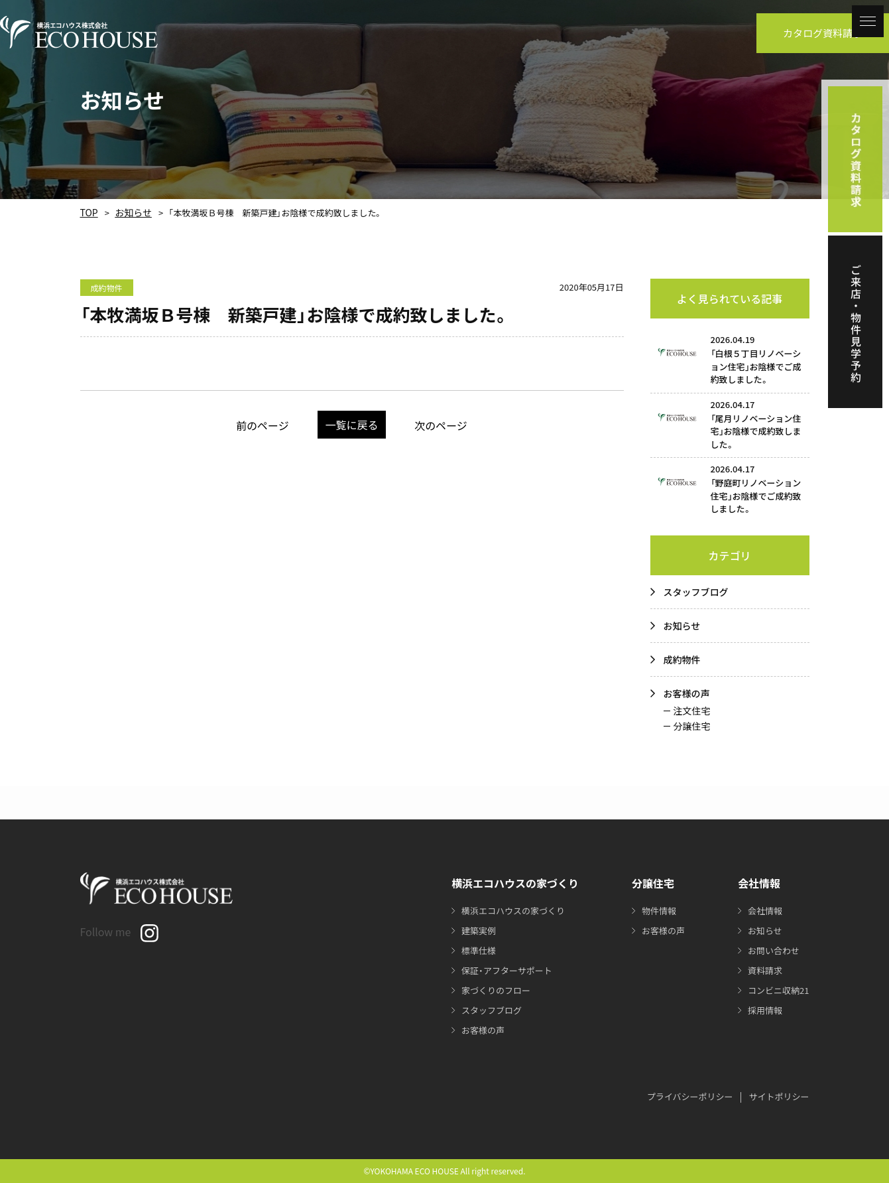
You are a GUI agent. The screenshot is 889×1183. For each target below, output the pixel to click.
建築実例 (472, 930)
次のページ (458, 425)
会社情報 (761, 910)
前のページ (246, 425)
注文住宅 (692, 710)
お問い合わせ (771, 950)
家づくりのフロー (490, 990)
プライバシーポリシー (690, 1096)
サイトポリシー (778, 1096)
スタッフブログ (696, 591)
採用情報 (761, 1009)
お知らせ (128, 212)
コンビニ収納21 (776, 990)
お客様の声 (687, 693)
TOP (87, 212)
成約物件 (682, 659)
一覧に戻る (352, 424)
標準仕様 (472, 950)
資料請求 (761, 970)
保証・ (502, 970)
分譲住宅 (692, 725)
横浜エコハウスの (509, 910)
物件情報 (652, 910)
